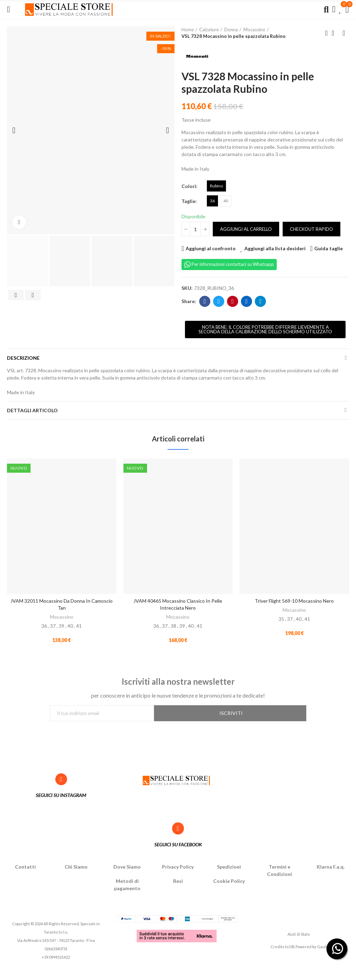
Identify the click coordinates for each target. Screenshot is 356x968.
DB (292, 948)
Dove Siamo (127, 868)
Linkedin (246, 301)
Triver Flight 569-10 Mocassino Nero (294, 601)
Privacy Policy (178, 868)
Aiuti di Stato (299, 935)
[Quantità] (195, 229)
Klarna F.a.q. (331, 868)
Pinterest (233, 301)
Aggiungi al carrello (246, 229)
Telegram (260, 301)
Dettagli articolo (32, 410)
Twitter (219, 301)
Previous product (326, 33)
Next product (344, 33)
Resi (178, 882)
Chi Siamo (76, 868)
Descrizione (23, 358)
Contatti (25, 868)
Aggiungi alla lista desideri (275, 248)
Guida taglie (328, 248)
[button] (265, 329)
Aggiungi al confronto (211, 248)
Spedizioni (229, 868)
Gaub (322, 948)
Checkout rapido (311, 229)
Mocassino (61, 617)
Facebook (205, 301)
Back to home (335, 33)
